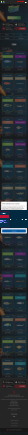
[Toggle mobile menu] (26, 2)
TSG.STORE (20, 1)
